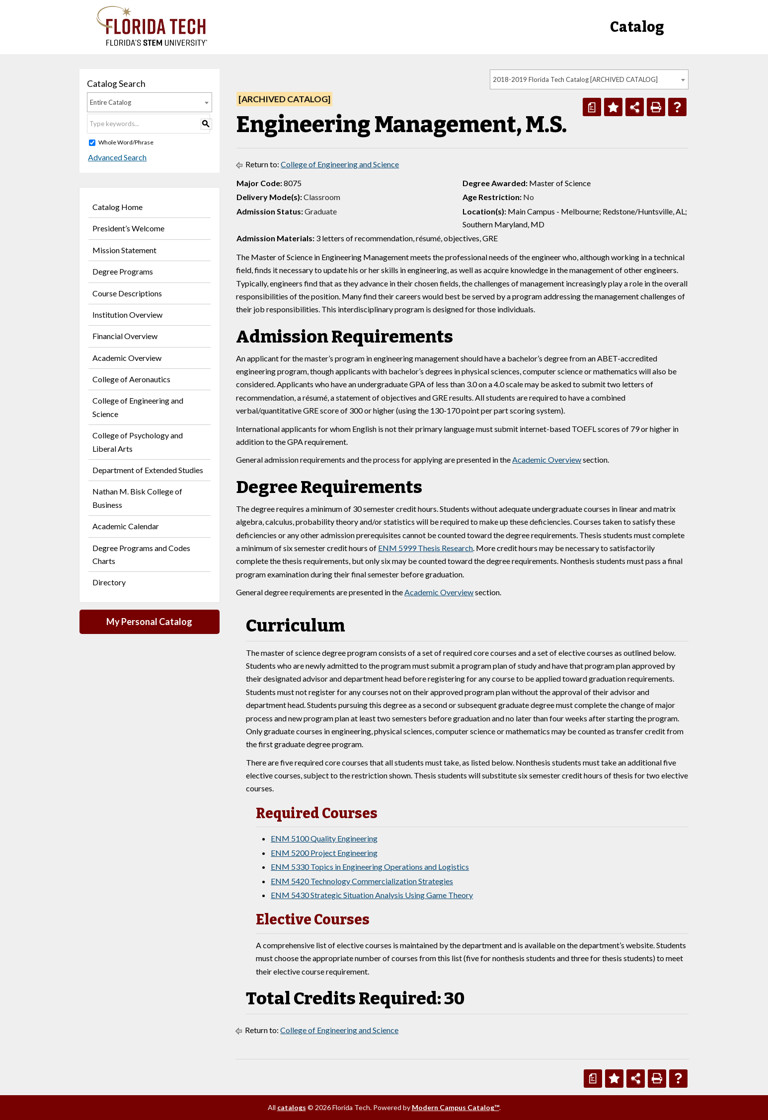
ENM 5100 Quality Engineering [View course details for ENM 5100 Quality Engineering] (324, 838)
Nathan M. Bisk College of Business (137, 498)
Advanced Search (116, 157)
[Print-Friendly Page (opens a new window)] (656, 107)
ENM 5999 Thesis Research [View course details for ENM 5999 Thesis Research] (425, 548)
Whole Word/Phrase (126, 142)
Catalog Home (117, 206)
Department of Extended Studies (147, 470)
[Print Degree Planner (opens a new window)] (592, 107)
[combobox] (589, 79)
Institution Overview (127, 314)
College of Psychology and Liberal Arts (137, 441)
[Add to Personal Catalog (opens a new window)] (613, 107)
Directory (109, 582)
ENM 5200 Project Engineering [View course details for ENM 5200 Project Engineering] (324, 852)
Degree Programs (122, 271)
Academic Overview (126, 357)
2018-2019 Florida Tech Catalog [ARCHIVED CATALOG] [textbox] (575, 79)
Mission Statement (124, 250)
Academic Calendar (125, 526)
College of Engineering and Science (137, 407)
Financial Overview (124, 336)
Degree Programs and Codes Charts (141, 554)
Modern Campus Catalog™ (455, 1107)
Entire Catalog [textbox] (110, 102)
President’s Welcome (128, 228)
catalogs (291, 1107)
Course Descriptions (127, 293)
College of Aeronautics (131, 379)
